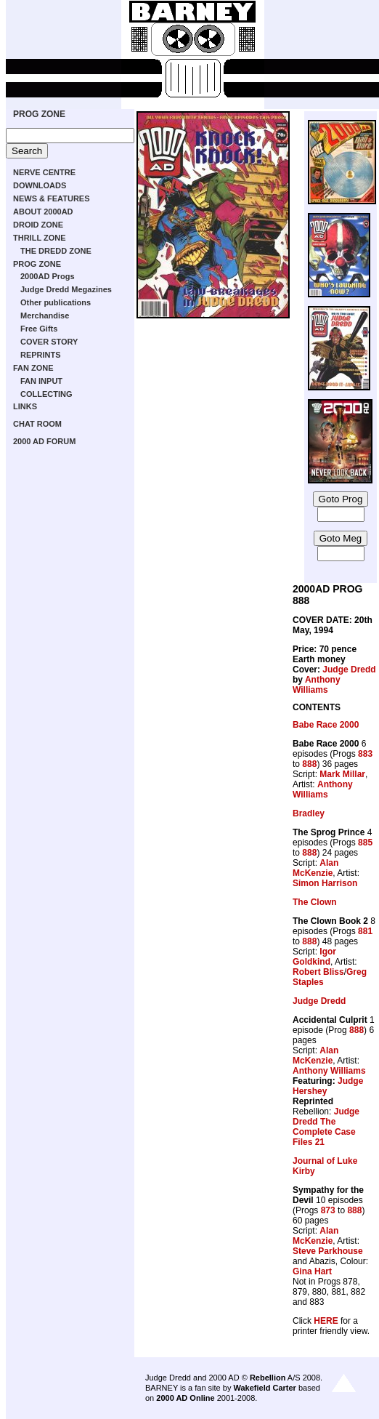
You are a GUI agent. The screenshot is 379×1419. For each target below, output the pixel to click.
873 (328, 1210)
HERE (326, 1321)
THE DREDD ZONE (55, 250)
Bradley (309, 813)
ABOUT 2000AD (43, 211)
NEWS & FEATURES (51, 198)
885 (365, 842)
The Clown (315, 902)
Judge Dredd (348, 669)
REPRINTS (40, 354)
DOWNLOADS (39, 185)
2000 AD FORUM (44, 441)
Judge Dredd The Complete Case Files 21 (326, 1126)
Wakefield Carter (264, 1387)
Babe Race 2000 (326, 725)
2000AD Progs (47, 276)
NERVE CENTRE (44, 172)
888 (309, 764)
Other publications (55, 302)
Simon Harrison (325, 883)
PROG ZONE (39, 114)
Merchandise (44, 315)
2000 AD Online (185, 1398)
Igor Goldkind (314, 956)
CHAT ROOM (37, 423)
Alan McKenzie (315, 868)
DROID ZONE (38, 224)
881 (365, 931)
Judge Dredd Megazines (66, 289)
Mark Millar (342, 774)
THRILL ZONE (39, 237)
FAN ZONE (33, 367)
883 (365, 754)
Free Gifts (38, 328)
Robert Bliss (318, 972)
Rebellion (268, 1377)
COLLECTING (46, 394)
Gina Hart (312, 1271)
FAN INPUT (41, 381)
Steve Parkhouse (328, 1251)
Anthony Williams (317, 685)
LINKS (25, 406)
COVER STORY (49, 341)
